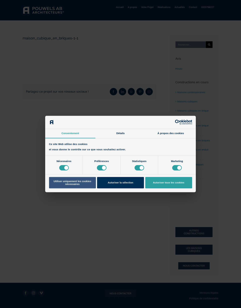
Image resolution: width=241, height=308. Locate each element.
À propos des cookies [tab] (170, 133)
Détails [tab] (120, 133)
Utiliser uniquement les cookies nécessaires (72, 182)
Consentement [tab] (70, 133)
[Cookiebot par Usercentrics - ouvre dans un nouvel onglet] (177, 122)
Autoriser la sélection (120, 182)
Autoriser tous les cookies (168, 182)
